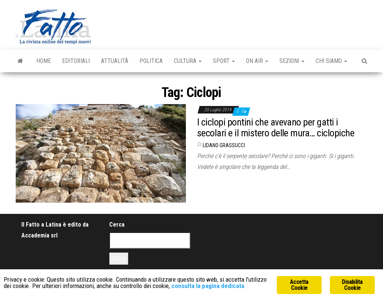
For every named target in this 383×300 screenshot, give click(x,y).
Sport (224, 60)
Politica (151, 60)
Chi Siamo (331, 60)
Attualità (114, 60)
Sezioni (291, 60)
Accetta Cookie (299, 284)
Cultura (188, 60)
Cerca (117, 224)
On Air (257, 60)
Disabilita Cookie (352, 284)
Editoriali (76, 60)
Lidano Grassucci (224, 145)
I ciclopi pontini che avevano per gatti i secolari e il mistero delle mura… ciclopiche (275, 127)
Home (43, 60)
